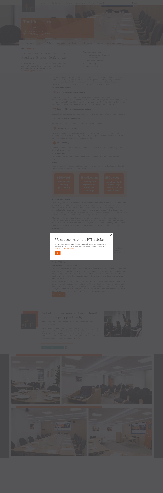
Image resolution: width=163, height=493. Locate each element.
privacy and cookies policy (64, 248)
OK (58, 253)
